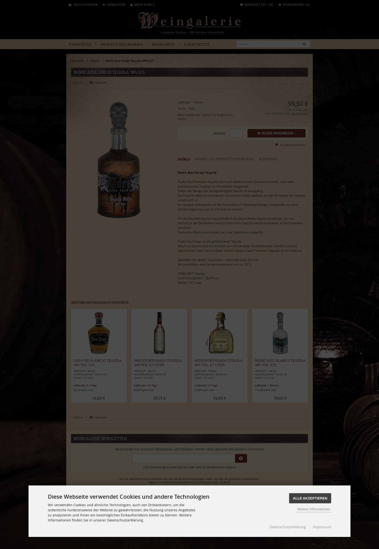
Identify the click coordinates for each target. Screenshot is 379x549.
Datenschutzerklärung (288, 527)
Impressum (322, 527)
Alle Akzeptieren (310, 498)
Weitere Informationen (313, 509)
